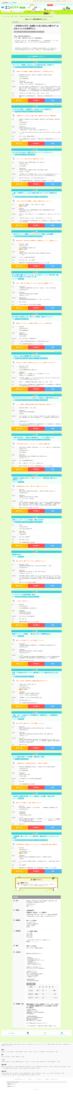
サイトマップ (69, 4)
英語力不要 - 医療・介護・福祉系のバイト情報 (11, 1074)
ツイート (45, 1034)
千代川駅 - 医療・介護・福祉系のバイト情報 (61, 1066)
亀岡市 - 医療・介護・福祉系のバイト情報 (9, 1066)
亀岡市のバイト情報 (5, 1051)
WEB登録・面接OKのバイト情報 (7, 1061)
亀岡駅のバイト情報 (23, 1051)
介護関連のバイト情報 (19, 1056)
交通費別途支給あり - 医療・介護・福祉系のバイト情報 (34, 1073)
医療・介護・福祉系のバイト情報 (7, 1056)
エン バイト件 (12, 2)
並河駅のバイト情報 (54, 1051)
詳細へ (53, 100)
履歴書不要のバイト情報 (55, 1061)
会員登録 (50, 5)
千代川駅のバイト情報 (32, 1051)
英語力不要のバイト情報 (44, 1061)
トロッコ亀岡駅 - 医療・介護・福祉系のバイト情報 (12, 1068)
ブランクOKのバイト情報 (34, 1061)
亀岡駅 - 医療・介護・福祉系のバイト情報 (44, 1066)
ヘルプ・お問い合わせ (62, 4)
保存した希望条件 (19, 11)
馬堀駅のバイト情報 (14, 1051)
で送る (11, 1033)
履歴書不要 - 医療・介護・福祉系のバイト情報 (30, 1074)
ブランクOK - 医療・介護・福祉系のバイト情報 (55, 1073)
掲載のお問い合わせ (54, 1079)
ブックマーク (62, 1034)
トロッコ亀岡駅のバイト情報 (43, 1051)
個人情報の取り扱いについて (20, 1079)
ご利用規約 (30, 1079)
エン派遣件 (5, 2)
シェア (28, 1034)
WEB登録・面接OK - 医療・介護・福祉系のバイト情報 (11, 1073)
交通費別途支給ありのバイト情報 (21, 1061)
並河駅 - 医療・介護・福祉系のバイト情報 (31, 1068)
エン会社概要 (46, 1079)
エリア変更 (28, 7)
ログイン (55, 5)
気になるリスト (8, 11)
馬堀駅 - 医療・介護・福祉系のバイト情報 (27, 1066)
